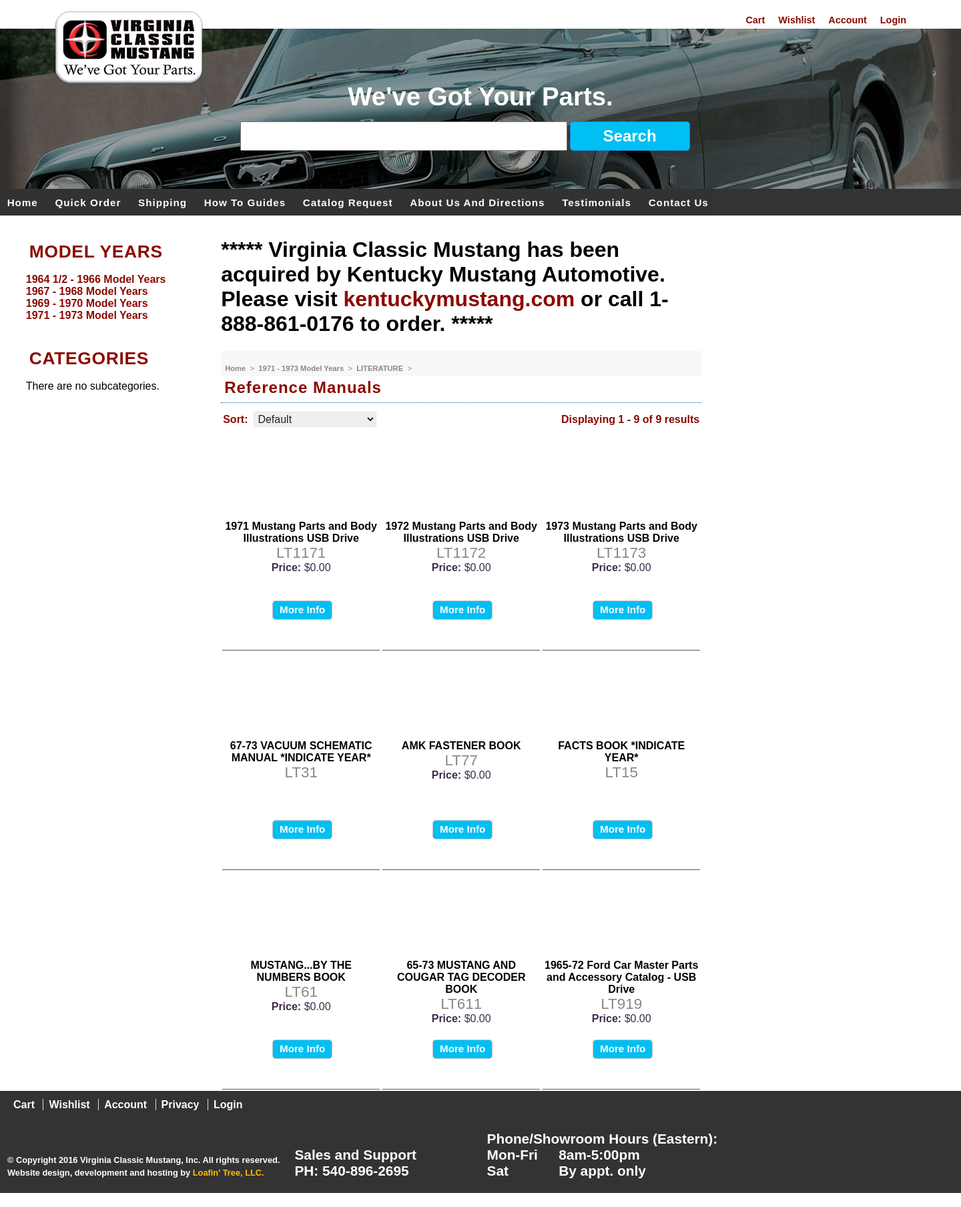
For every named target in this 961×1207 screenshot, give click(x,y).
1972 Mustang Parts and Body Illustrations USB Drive (461, 532)
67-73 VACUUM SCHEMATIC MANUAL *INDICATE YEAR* (301, 751)
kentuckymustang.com (459, 299)
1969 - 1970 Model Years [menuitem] (87, 303)
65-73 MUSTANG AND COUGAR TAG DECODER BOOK (461, 977)
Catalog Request (348, 202)
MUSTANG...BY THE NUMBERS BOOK (300, 971)
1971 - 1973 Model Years (302, 368)
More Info (302, 609)
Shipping (162, 202)
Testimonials (596, 202)
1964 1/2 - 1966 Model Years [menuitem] (96, 279)
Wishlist (796, 20)
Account (847, 20)
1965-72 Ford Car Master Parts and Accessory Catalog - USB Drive (621, 977)
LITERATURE (380, 368)
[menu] (107, 298)
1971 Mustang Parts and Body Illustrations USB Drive (301, 532)
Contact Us (679, 202)
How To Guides (245, 202)
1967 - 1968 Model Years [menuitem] (87, 291)
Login (893, 20)
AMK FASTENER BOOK (461, 745)
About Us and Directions (477, 202)
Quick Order (88, 202)
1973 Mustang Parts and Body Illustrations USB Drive (621, 532)
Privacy (181, 1104)
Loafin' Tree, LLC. (228, 1173)
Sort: (235, 419)
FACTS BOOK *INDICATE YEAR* (621, 751)
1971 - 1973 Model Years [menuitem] (87, 315)
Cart (755, 20)
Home (22, 202)
